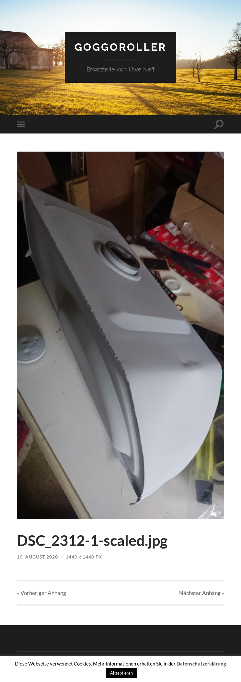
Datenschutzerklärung (201, 663)
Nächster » (201, 593)
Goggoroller (120, 47)
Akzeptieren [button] (121, 673)
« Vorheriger (41, 593)
